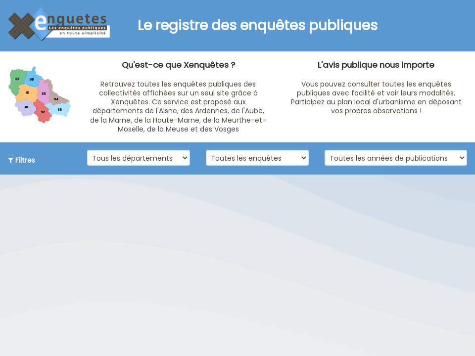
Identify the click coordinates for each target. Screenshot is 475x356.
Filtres (21, 160)
